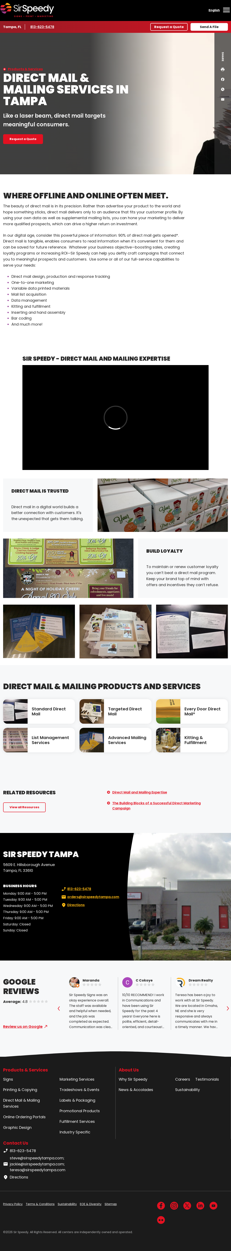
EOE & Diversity (90, 1204)
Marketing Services (77, 1079)
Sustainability (187, 1089)
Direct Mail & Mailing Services (21, 1103)
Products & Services (25, 69)
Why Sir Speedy (133, 1079)
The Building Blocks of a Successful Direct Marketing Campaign (156, 806)
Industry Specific (75, 1132)
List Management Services (50, 740)
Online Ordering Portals (24, 1116)
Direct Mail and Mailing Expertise (139, 792)
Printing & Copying (20, 1089)
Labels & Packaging (77, 1100)
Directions (73, 905)
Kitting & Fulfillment (196, 740)
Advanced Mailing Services (127, 740)
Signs (8, 1079)
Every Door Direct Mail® (203, 711)
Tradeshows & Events (79, 1089)
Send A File (209, 27)
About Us (129, 1070)
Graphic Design (17, 1127)
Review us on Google (23, 1026)
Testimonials (207, 1079)
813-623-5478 (42, 26)
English (214, 10)
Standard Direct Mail (49, 711)
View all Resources (24, 807)
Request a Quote (169, 27)
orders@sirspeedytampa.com (90, 897)
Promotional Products (80, 1110)
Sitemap (111, 1204)
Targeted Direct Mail (125, 711)
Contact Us (15, 1143)
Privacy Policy (13, 1204)
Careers (182, 1079)
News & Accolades (136, 1089)
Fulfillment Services (77, 1121)
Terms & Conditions (40, 1204)
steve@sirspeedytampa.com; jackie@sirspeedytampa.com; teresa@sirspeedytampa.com (34, 1164)
